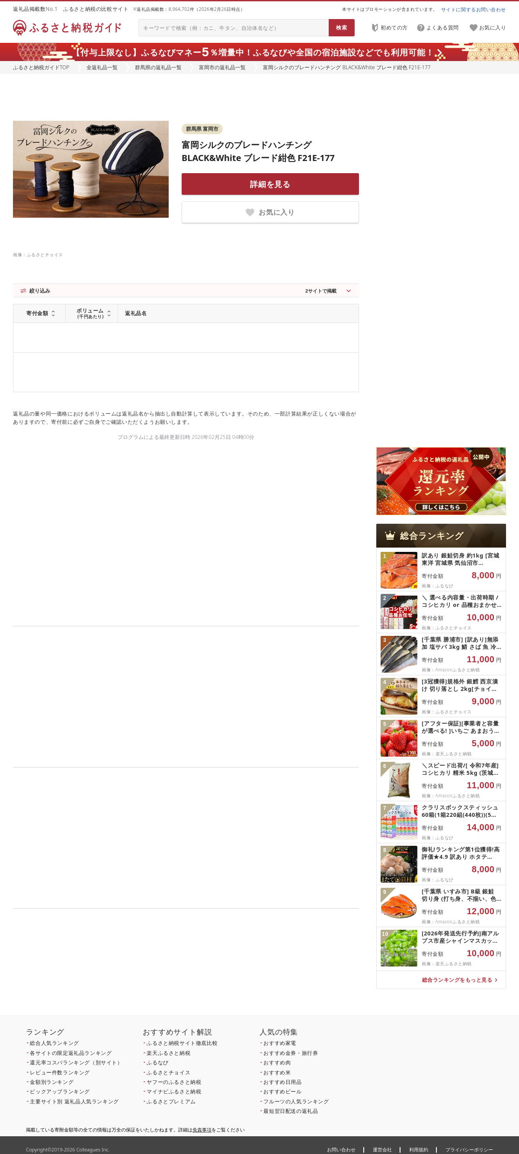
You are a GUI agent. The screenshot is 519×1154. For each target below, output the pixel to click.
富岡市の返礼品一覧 (222, 67)
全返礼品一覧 (102, 67)
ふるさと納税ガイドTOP (41, 67)
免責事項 (201, 1129)
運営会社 (382, 1149)
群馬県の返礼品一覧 (158, 67)
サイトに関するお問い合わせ (473, 9)
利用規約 (418, 1149)
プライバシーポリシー (469, 1149)
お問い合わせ (341, 1149)
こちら (240, 967)
